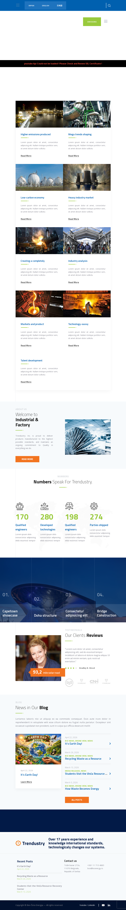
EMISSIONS (92, 21)
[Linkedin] (109, 905)
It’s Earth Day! (24, 866)
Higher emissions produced (36, 384)
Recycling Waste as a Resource (32, 876)
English (45, 5)
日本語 (59, 5)
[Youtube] (103, 905)
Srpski (31, 5)
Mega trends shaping (80, 384)
